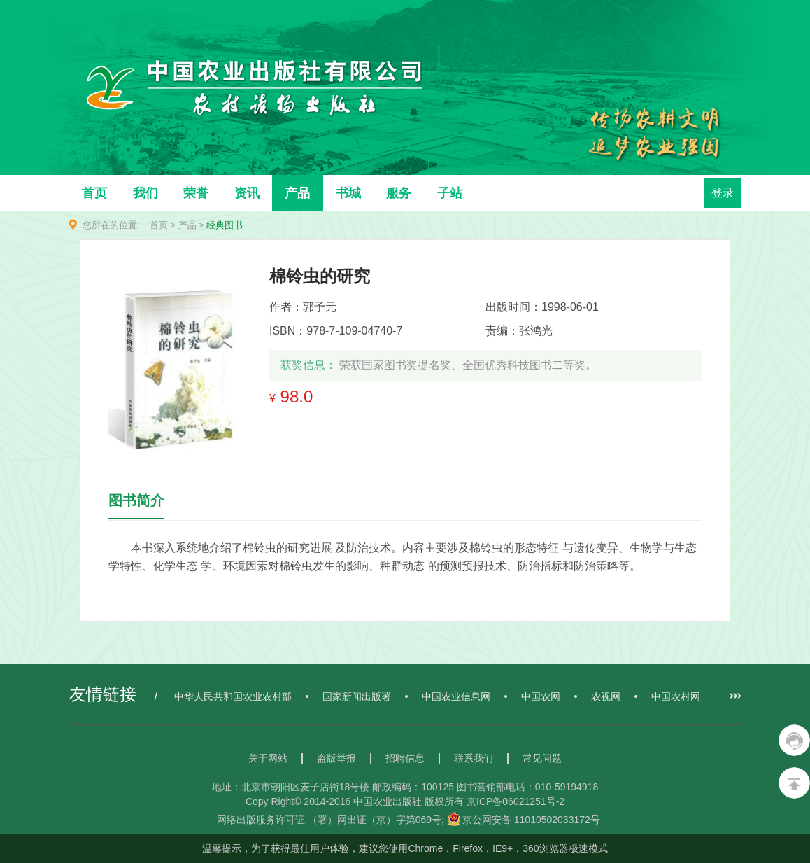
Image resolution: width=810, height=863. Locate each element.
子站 (449, 193)
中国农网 (540, 696)
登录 (722, 193)
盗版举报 (336, 758)
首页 (94, 193)
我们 (145, 193)
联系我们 (473, 758)
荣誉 (195, 193)
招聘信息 (405, 758)
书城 (348, 193)
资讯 (247, 193)
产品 (297, 193)
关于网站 (267, 758)
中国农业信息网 (456, 696)
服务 (398, 193)
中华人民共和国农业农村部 (233, 696)
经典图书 (224, 225)
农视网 (605, 696)
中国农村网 (675, 696)
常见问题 (542, 758)
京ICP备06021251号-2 (515, 801)
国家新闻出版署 (356, 696)
